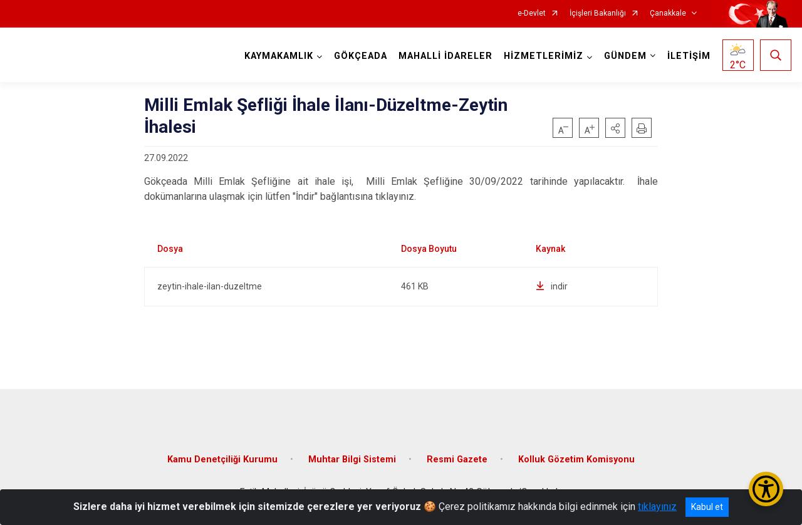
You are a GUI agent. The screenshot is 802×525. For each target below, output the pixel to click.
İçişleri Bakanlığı (598, 13)
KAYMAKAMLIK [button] (278, 56)
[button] (615, 128)
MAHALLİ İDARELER (445, 56)
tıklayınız (657, 506)
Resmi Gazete (457, 459)
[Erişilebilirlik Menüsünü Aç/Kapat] (766, 489)
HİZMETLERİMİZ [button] (543, 56)
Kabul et (707, 507)
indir (552, 286)
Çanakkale (668, 13)
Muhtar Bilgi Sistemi (352, 459)
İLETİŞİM (689, 56)
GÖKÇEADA (360, 56)
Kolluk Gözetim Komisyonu (576, 459)
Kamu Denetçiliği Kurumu (222, 459)
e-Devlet (532, 13)
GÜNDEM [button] (625, 56)
